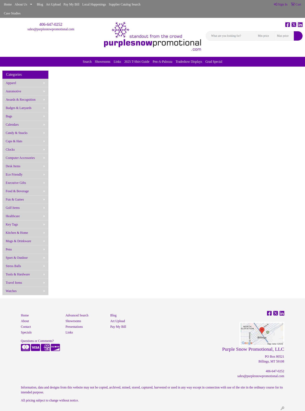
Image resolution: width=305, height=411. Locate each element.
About (25, 321)
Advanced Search (77, 315)
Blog (40, 4)
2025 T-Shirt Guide (137, 61)
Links (117, 61)
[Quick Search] (231, 36)
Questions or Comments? (37, 341)
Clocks (10, 149)
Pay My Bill (71, 4)
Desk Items (13, 166)
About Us (21, 4)
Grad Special (213, 61)
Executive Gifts (16, 182)
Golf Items (13, 207)
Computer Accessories (20, 158)
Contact (26, 326)
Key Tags (12, 224)
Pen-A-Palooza (162, 61)
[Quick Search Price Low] (265, 36)
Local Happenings (94, 4)
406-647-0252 (50, 24)
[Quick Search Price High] (284, 36)
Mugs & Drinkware (18, 241)
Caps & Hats (14, 141)
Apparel (11, 83)
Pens (9, 249)
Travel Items (14, 282)
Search (87, 61)
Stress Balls (13, 266)
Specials (26, 332)
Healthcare (13, 216)
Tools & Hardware (18, 274)
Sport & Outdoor (17, 257)
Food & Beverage (17, 191)
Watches (11, 291)
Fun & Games (15, 199)
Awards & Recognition (21, 99)
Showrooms (102, 61)
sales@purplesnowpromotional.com (50, 29)
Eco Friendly (14, 174)
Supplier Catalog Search (125, 4)
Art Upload (53, 4)
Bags (9, 116)
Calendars (12, 124)
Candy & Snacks (17, 133)
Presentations (74, 326)
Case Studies (12, 13)
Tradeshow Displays (189, 61)
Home (8, 4)
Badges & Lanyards (18, 108)
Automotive (13, 91)
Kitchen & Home (17, 232)
